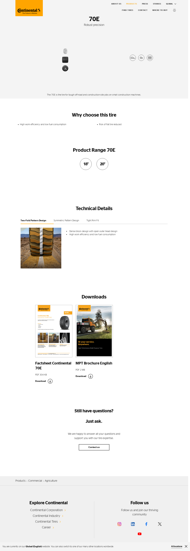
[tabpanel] (94, 246)
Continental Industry (46, 515)
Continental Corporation (46, 510)
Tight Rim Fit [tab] (92, 220)
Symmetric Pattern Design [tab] (66, 220)
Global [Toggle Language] (169, 4)
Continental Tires (46, 521)
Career (46, 527)
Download (40, 381)
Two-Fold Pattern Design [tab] (33, 220)
